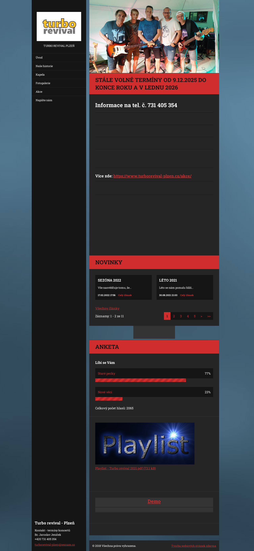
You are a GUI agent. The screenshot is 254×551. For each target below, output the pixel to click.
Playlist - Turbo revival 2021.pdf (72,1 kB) (125, 468)
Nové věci (105, 392)
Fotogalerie (43, 83)
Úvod (39, 57)
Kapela (40, 74)
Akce (39, 91)
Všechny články (107, 308)
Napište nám (44, 100)
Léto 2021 (168, 280)
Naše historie (44, 66)
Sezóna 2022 (109, 280)
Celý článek (125, 295)
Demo (154, 501)
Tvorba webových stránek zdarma (193, 546)
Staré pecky (106, 373)
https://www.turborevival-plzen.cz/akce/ (152, 175)
